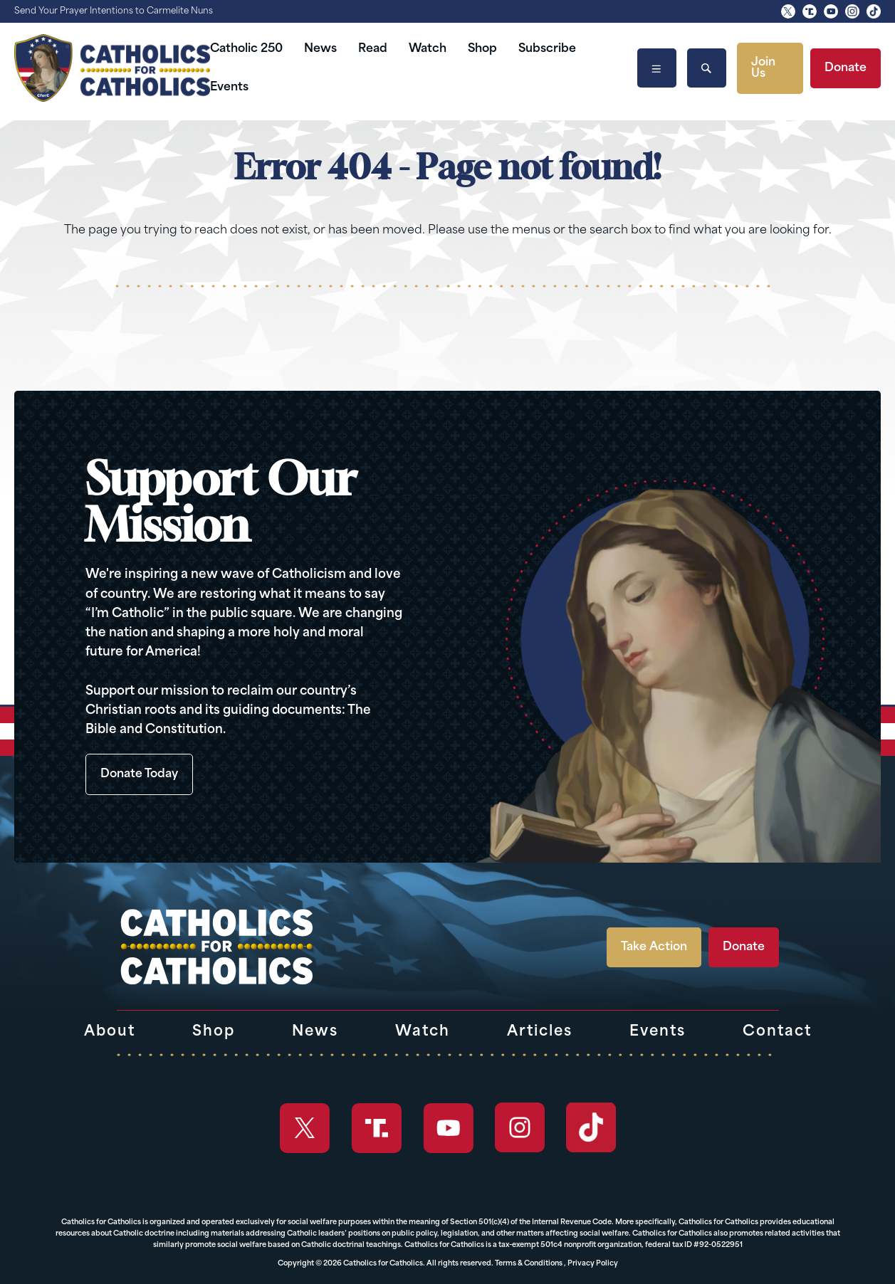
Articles (539, 1032)
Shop (482, 49)
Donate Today (139, 774)
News (320, 49)
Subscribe (547, 49)
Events (229, 87)
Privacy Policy (592, 1264)
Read (372, 49)
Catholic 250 (246, 49)
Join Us (763, 68)
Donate (846, 68)
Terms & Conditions (528, 1264)
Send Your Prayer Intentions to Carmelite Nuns (113, 11)
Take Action (654, 947)
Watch (427, 49)
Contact (777, 1032)
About (109, 1032)
